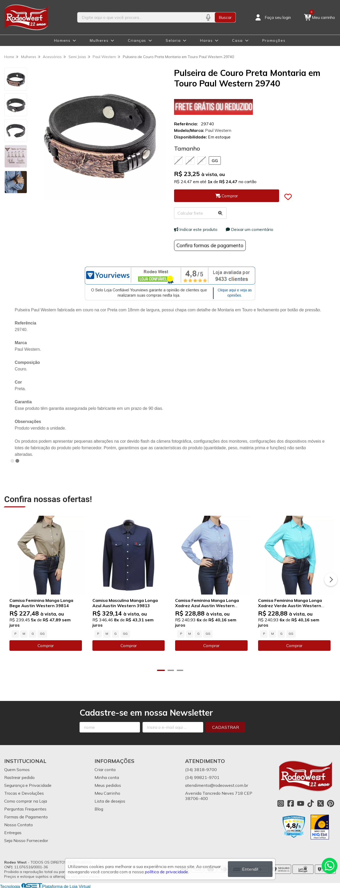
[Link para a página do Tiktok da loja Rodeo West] (310, 803)
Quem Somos (17, 769)
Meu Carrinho (107, 793)
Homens (62, 40)
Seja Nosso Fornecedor (26, 840)
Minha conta (107, 777)
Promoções (273, 40)
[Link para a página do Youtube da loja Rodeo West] (300, 803)
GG (215, 160)
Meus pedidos (108, 785)
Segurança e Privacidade (27, 785)
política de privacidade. (167, 871)
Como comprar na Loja (25, 800)
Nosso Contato (18, 824)
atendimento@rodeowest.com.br (216, 785)
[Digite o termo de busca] (139, 17)
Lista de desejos (110, 800)
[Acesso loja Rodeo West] (272, 17)
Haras (206, 40)
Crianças (137, 40)
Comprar (45, 645)
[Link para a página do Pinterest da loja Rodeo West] (330, 803)
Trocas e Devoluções (24, 793)
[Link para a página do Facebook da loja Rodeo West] (290, 803)
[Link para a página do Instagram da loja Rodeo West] (280, 803)
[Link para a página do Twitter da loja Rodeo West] (320, 803)
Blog (99, 808)
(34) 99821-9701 (202, 777)
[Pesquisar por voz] (208, 17)
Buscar (225, 17)
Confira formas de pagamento (209, 245)
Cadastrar (225, 727)
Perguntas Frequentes (25, 808)
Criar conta (105, 769)
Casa (237, 40)
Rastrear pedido (19, 777)
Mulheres (99, 40)
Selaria (173, 40)
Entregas (13, 832)
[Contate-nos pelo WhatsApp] (329, 866)
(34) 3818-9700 (201, 769)
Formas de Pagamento (26, 816)
